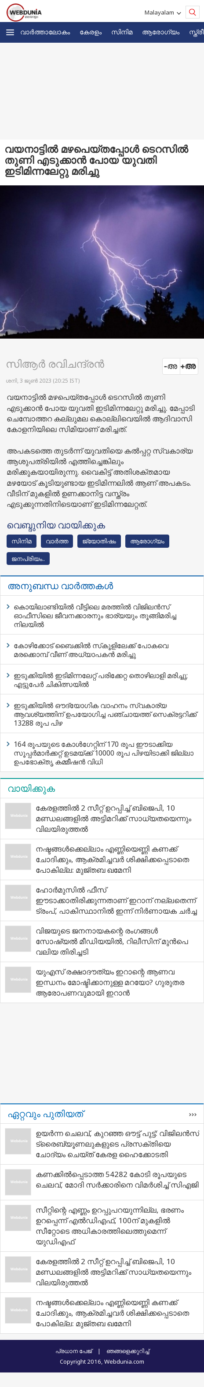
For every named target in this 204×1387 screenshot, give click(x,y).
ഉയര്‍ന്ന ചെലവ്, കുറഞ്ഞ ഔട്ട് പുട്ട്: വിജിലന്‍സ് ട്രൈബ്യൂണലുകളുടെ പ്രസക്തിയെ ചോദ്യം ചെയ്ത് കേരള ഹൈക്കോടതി (117, 1143)
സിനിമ (121, 31)
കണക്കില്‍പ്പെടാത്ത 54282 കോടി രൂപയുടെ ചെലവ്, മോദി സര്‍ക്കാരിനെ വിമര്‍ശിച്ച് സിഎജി (117, 1179)
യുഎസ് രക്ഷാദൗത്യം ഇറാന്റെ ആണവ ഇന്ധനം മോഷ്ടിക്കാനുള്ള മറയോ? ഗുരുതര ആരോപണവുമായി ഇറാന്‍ (110, 982)
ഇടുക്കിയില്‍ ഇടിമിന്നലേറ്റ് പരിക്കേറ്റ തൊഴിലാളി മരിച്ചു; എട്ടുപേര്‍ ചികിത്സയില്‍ (101, 680)
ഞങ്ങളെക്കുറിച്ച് (127, 1351)
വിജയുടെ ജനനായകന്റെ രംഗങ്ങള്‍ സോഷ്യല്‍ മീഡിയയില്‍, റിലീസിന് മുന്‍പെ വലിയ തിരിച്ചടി (112, 941)
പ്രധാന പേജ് (73, 1351)
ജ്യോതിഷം (99, 541)
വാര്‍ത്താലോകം (45, 31)
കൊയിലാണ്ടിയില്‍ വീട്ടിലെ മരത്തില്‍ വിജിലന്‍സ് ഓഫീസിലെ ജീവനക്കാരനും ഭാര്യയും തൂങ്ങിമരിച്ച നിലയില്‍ (95, 615)
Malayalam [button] (161, 12)
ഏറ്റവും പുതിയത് (45, 1113)
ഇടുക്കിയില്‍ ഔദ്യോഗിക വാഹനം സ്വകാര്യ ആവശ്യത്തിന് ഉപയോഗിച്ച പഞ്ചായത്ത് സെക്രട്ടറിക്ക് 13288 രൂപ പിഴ (105, 714)
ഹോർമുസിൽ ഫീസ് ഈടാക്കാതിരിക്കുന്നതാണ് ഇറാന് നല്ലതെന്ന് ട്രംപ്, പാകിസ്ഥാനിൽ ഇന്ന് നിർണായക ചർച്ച (116, 900)
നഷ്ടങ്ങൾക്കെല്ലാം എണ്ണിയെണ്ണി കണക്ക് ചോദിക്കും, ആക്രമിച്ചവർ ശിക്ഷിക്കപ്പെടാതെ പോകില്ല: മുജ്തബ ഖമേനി (112, 859)
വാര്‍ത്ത (57, 541)
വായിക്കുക (31, 788)
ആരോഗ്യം (160, 31)
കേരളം (91, 31)
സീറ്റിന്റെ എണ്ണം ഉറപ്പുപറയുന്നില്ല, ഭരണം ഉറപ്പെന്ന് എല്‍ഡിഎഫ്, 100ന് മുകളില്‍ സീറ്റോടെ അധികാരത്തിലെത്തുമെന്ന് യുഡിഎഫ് (110, 1226)
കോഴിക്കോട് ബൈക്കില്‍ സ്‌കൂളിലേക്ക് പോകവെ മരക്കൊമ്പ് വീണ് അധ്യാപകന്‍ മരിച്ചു (91, 650)
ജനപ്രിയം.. (28, 558)
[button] (10, 32)
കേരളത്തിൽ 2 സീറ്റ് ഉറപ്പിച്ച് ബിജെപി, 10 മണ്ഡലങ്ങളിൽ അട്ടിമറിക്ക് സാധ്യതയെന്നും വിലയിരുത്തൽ (113, 818)
